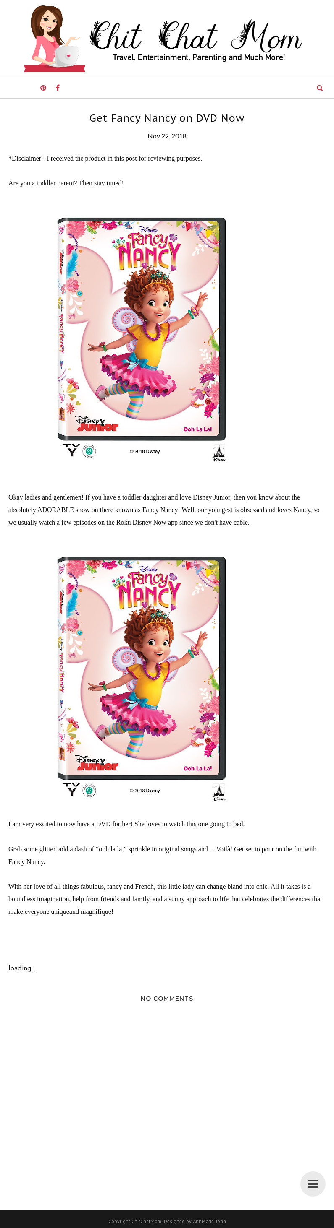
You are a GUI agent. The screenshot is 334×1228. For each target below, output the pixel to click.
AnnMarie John (209, 1221)
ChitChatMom (146, 1221)
